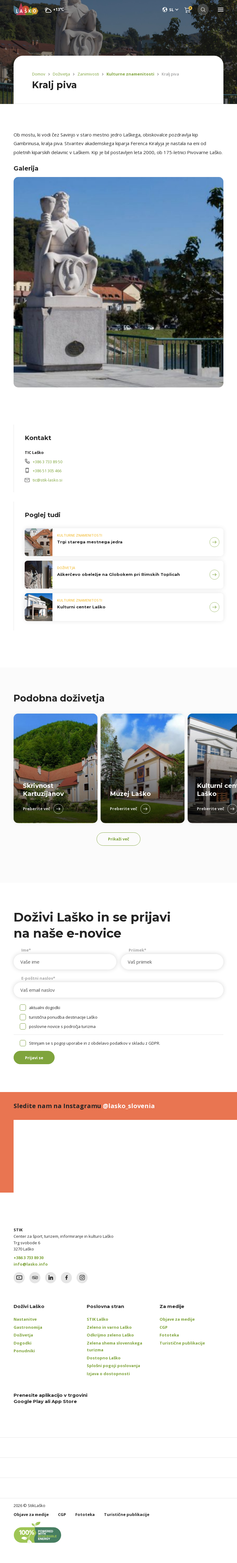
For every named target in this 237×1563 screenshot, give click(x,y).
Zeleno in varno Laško (109, 1331)
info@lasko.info (31, 1268)
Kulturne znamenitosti (127, 74)
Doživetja (61, 74)
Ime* (26, 952)
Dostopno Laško (104, 1362)
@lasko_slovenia (129, 1110)
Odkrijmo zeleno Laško (110, 1339)
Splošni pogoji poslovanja (113, 1370)
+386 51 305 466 (47, 470)
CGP (164, 1331)
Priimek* (137, 952)
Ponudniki (24, 1355)
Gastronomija (28, 1331)
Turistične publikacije (182, 1347)
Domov (38, 74)
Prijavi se (38, 1061)
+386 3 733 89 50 (47, 461)
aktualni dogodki (44, 1009)
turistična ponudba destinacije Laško (63, 1019)
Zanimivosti (88, 74)
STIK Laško (97, 1323)
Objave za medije (177, 1323)
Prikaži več (118, 840)
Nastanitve (25, 1323)
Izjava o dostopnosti (108, 1378)
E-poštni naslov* (38, 980)
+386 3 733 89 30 (29, 1262)
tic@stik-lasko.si (47, 480)
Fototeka (169, 1339)
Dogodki (22, 1347)
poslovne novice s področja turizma (62, 1028)
